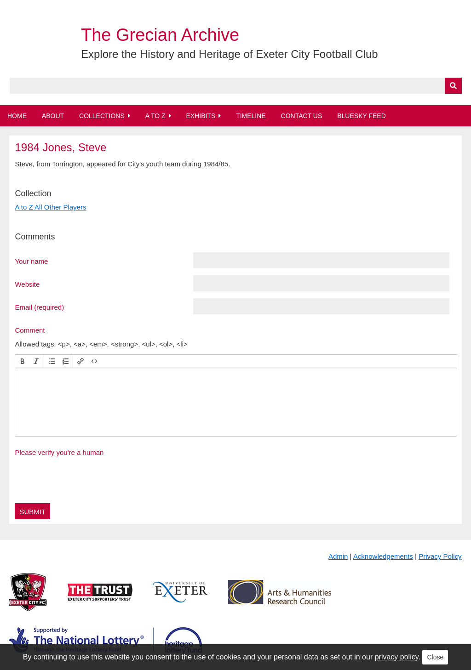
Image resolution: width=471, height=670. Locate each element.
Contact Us (301, 115)
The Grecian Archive (160, 35)
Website (27, 284)
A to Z (155, 115)
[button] (22, 361)
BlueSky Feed (361, 115)
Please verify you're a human (59, 452)
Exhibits (200, 115)
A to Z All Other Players (50, 207)
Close (435, 657)
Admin (338, 556)
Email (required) (39, 307)
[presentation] (23, 361)
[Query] (236, 86)
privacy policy (397, 657)
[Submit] (453, 86)
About (53, 115)
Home (17, 115)
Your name (31, 261)
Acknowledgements (383, 556)
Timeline (251, 115)
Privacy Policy (440, 556)
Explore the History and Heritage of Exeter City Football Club (229, 54)
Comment (30, 330)
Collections (102, 115)
